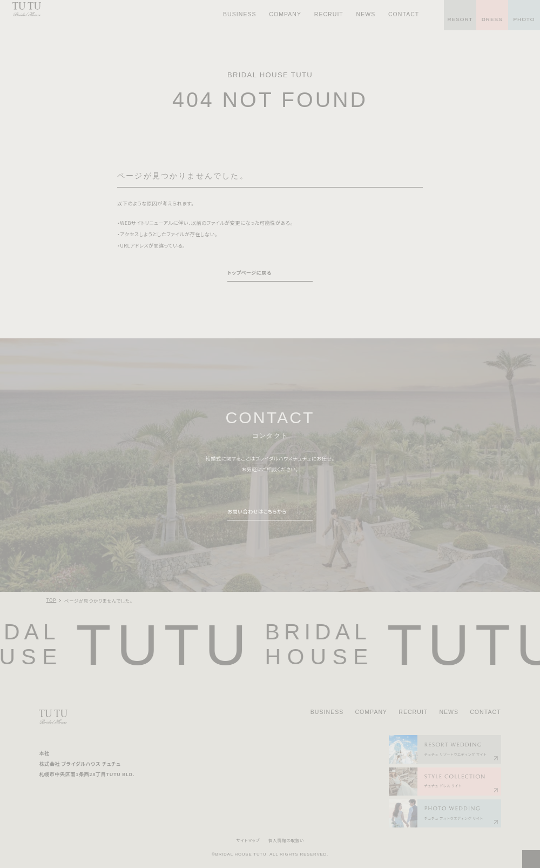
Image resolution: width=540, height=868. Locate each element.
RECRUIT (413, 712)
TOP (51, 600)
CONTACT (485, 712)
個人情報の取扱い (286, 840)
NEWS (448, 712)
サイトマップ (248, 840)
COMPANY (371, 712)
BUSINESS (327, 712)
